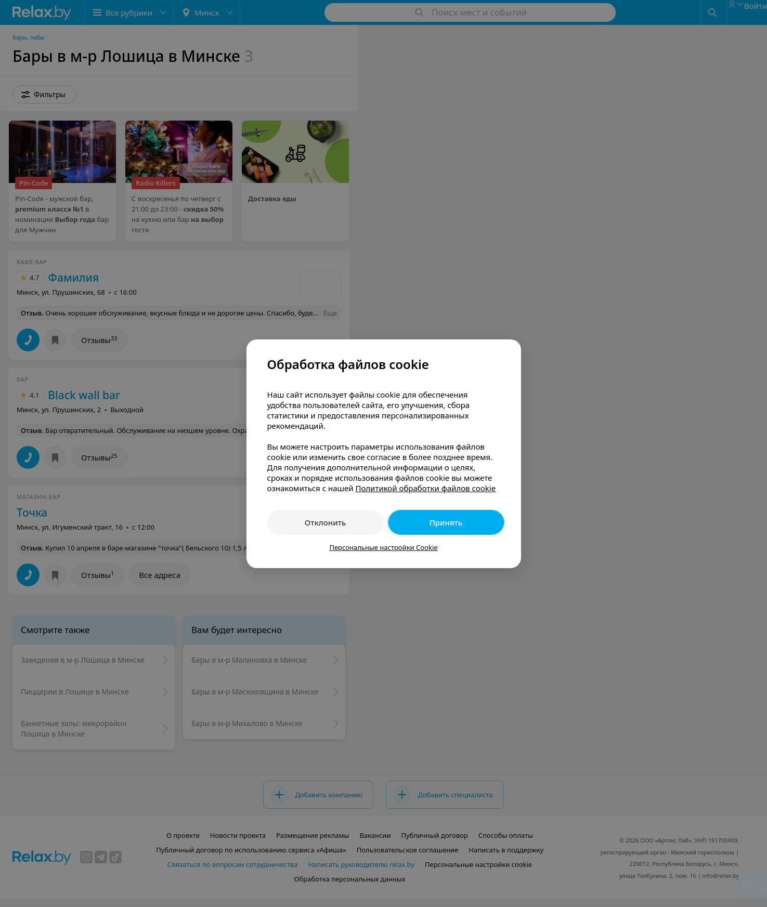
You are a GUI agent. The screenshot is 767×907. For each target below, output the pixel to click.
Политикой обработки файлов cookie (425, 488)
